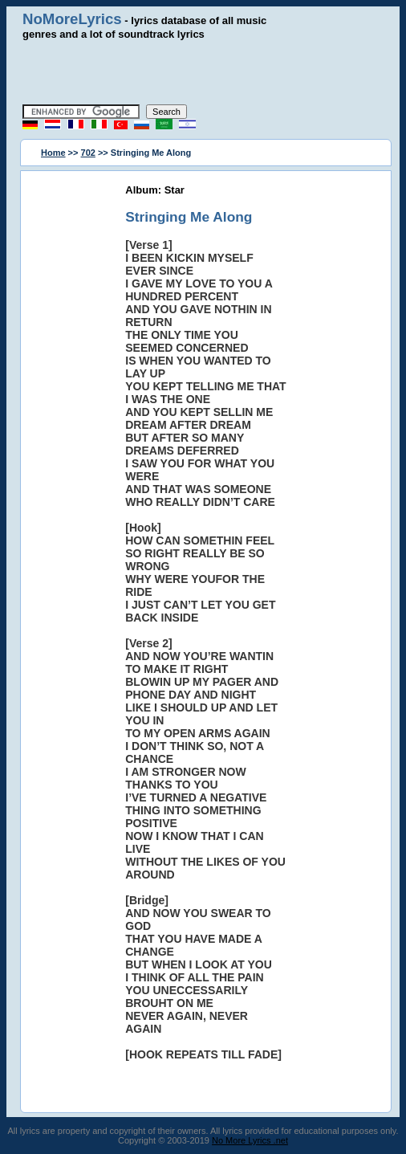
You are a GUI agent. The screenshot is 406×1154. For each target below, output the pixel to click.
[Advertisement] (206, 72)
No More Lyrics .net (250, 1140)
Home (53, 152)
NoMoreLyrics (72, 18)
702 (88, 152)
